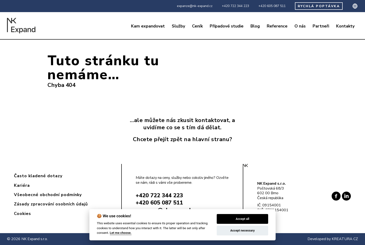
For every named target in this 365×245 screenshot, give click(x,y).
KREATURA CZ (345, 239)
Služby (178, 26)
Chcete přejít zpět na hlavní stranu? (182, 139)
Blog (255, 26)
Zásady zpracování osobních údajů (51, 204)
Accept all (242, 219)
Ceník (197, 26)
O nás (300, 26)
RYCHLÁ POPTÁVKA (319, 6)
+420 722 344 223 (235, 6)
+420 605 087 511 (272, 6)
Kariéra (22, 185)
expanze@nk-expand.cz (195, 6)
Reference (277, 26)
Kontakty (345, 26)
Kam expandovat (148, 26)
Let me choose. (121, 233)
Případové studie (226, 26)
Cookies (22, 213)
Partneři (321, 26)
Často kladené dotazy (38, 176)
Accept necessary (242, 230)
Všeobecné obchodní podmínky (48, 194)
